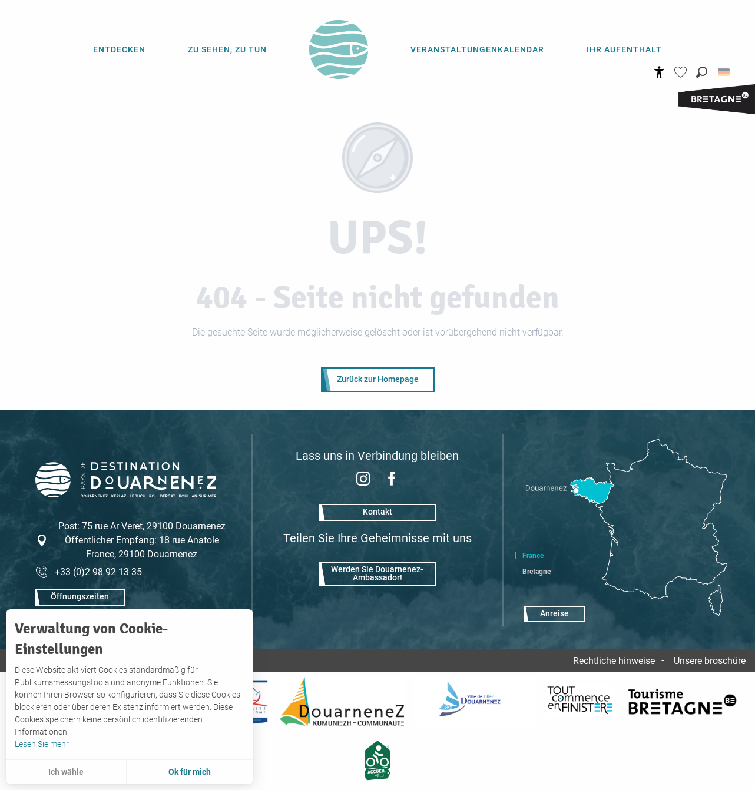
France (533, 555)
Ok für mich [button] (189, 771)
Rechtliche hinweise (614, 660)
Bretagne (536, 571)
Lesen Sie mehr (42, 744)
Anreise (554, 614)
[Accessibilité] (659, 72)
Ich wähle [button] (66, 771)
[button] (701, 72)
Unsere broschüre (710, 660)
